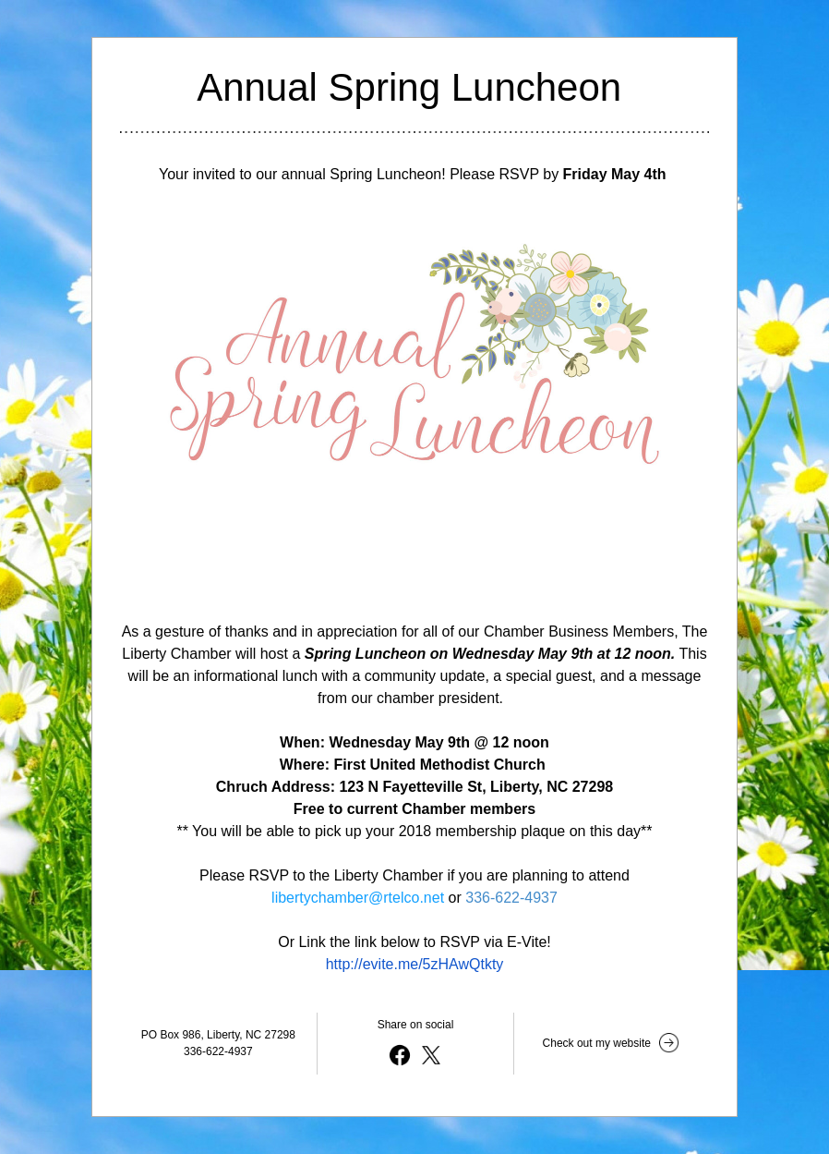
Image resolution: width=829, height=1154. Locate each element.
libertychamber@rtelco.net (357, 897)
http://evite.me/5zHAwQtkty (415, 964)
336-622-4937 (511, 897)
